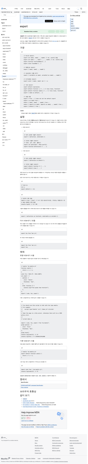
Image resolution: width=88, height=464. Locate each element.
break (4, 57)
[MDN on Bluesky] (4, 449)
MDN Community (56, 440)
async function (6, 45)
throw (4, 117)
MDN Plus (37, 450)
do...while (5, 70)
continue (5, 65)
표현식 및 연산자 (6, 40)
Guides (71, 445)
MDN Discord (55, 448)
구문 (72, 19)
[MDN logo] (4, 437)
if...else (4, 98)
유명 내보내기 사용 (27, 255)
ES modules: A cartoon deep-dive (31, 404)
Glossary (72, 450)
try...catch (5, 120)
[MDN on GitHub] (2, 449)
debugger (5, 68)
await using (5, 51)
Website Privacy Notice (17, 458)
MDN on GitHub (56, 450)
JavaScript (4, 19)
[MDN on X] (7, 449)
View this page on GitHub (27, 426)
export (4, 76)
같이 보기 (73, 30)
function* (5, 95)
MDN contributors (52, 425)
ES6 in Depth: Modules (28, 402)
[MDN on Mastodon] (9, 449)
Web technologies (74, 440)
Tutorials (72, 448)
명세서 (72, 26)
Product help (38, 453)
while (4, 128)
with (4, 131)
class (4, 59)
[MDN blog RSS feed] (12, 449)
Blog (69, 8)
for (3, 82)
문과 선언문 (5, 43)
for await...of (6, 84)
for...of (4, 90)
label (4, 106)
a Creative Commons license (60, 461)
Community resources (57, 443)
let (3, 109)
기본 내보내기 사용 (27, 341)
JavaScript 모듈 (27, 400)
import (4, 101)
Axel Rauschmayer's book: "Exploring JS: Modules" (36, 406)
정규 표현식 (5, 139)
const (4, 62)
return (4, 112)
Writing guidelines (56, 445)
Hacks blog (72, 453)
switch (4, 114)
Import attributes (7, 103)
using (4, 123)
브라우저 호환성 (75, 28)
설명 (72, 21)
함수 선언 (5, 93)
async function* (7, 48)
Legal (39, 458)
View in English (48, 21)
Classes (4, 137)
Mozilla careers (39, 445)
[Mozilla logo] (5, 458)
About (36, 440)
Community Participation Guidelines (52, 458)
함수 (3, 134)
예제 (72, 23)
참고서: (3, 34)
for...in (4, 87)
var (3, 126)
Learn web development (76, 443)
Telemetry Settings (30, 458)
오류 (3, 142)
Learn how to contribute (27, 420)
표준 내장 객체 (5, 37)
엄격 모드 (54, 41)
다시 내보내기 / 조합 (27, 221)
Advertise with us (39, 448)
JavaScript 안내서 (6, 25)
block (4, 54)
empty (4, 73)
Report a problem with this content (45, 426)
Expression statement (8, 79)
